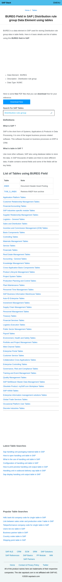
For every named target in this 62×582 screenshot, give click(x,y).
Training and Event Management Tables (19, 373)
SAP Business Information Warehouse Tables (22, 294)
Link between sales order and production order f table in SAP (28, 521)
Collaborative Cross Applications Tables (19, 360)
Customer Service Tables (13, 356)
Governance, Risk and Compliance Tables (20, 369)
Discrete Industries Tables (14, 408)
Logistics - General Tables (14, 219)
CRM (19, 552)
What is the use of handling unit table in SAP (21, 459)
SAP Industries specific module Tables (19, 210)
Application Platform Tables (14, 197)
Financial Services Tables (13, 320)
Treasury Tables (9, 316)
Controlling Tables (10, 237)
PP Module (41, 555)
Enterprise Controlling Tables (15, 364)
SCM (27, 552)
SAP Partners (29, 559)
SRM (35, 552)
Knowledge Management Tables (16, 263)
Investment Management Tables (16, 303)
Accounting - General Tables (15, 259)
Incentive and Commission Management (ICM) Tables (25, 228)
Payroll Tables (9, 334)
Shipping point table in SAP (14, 540)
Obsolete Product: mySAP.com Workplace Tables (23, 386)
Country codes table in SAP (14, 536)
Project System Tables (12, 276)
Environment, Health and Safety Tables (19, 338)
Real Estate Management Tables (16, 254)
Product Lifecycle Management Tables (19, 272)
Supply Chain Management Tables (17, 307)
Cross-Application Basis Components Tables (21, 268)
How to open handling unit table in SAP (19, 456)
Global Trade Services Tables (15, 399)
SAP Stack (6, 3)
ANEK (6, 186)
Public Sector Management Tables (17, 329)
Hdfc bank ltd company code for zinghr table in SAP (24, 517)
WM (51, 555)
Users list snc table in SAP (14, 529)
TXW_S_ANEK (10, 192)
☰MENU (56, 3)
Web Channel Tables (11, 347)
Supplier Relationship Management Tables (20, 215)
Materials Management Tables (15, 241)
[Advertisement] (31, 56)
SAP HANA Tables (10, 391)
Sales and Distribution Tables (15, 224)
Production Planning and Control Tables (19, 281)
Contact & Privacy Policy (29, 565)
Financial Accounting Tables (14, 206)
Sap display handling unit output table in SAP (22, 474)
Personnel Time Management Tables (18, 290)
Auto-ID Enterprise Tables (13, 298)
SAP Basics (28, 555)
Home (12, 565)
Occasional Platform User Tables (16, 404)
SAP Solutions (47, 552)
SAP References (12, 555)
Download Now (16, 102)
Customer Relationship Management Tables (21, 202)
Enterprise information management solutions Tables (25, 395)
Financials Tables (10, 250)
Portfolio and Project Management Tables (20, 342)
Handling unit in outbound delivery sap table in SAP (24, 471)
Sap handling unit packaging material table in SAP (24, 452)
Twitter (45, 565)
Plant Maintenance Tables (14, 285)
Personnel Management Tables (16, 312)
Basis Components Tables (14, 232)
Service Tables (9, 246)
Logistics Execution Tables (14, 325)
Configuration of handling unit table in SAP (20, 463)
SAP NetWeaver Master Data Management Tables (24, 382)
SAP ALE (9, 552)
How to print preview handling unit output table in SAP (25, 467)
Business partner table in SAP (15, 533)
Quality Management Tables (14, 377)
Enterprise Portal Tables (13, 351)
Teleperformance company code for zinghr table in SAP (26, 525)
